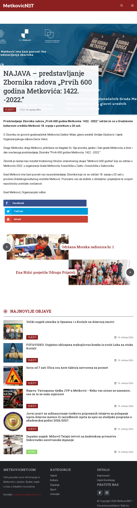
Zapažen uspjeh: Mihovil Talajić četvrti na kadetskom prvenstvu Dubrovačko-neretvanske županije (71, 422)
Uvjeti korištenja (106, 464)
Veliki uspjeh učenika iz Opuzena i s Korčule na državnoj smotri (70, 305)
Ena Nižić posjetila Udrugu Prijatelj (45, 256)
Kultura (54, 464)
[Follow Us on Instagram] (107, 476)
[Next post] (130, 256)
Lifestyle (55, 478)
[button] (121, 5)
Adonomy (102, 494)
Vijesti (9, 109)
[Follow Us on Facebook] (99, 476)
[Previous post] (7, 231)
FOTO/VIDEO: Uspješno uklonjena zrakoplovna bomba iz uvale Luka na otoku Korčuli (79, 330)
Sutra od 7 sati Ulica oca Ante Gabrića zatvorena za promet (67, 351)
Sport (32, 435)
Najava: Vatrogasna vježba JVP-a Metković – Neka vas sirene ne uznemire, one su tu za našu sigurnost (78, 376)
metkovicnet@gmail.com (27, 478)
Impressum (103, 459)
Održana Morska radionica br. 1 (88, 231)
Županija (54, 468)
